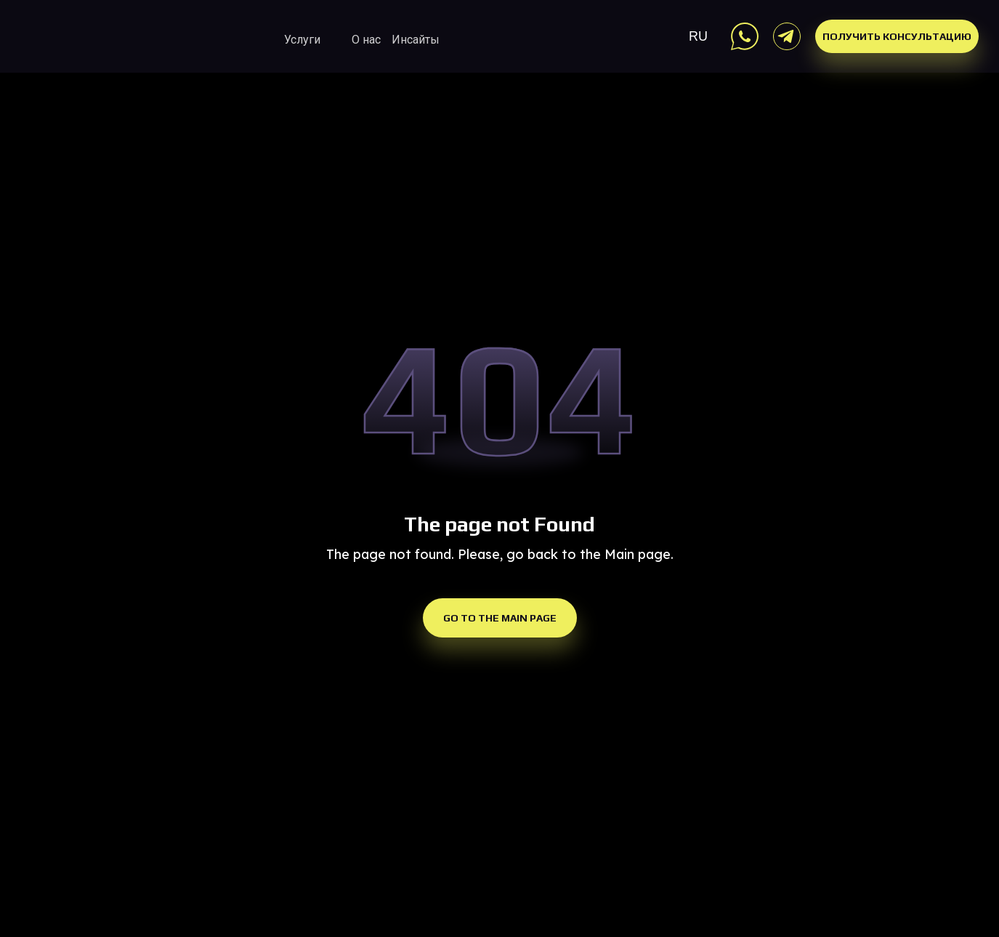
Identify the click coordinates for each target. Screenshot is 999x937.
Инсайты (416, 39)
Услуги (302, 39)
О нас (366, 39)
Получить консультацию (896, 36)
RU (698, 36)
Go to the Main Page (500, 618)
